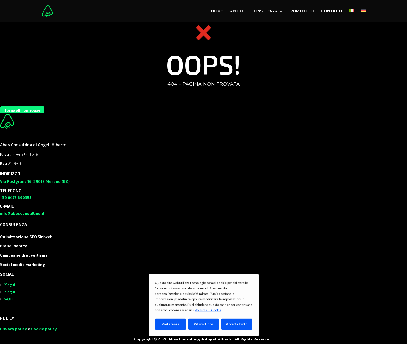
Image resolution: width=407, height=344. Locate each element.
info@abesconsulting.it (22, 213)
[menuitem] (351, 15)
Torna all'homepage (22, 110)
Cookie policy (44, 328)
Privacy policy (13, 328)
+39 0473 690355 (16, 197)
